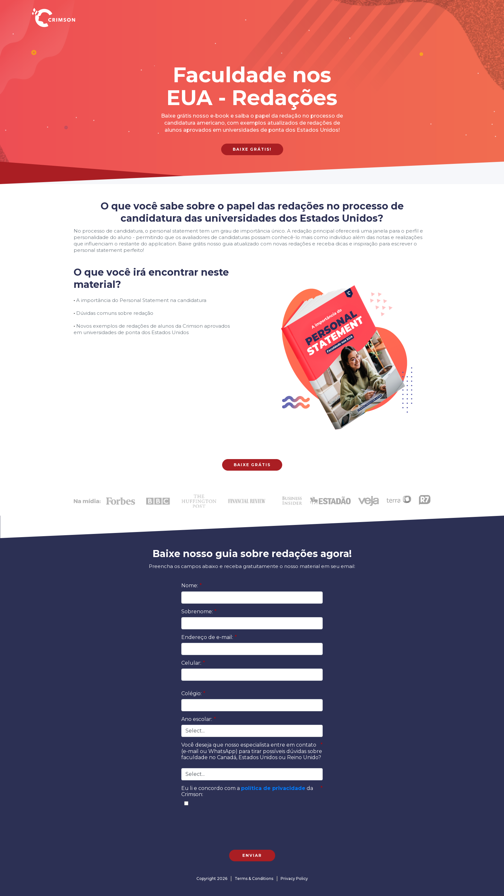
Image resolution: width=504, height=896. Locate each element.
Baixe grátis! (252, 149)
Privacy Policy (294, 878)
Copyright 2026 (211, 878)
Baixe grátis (252, 464)
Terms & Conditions (254, 878)
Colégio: (193, 693)
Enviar (252, 855)
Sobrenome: (199, 611)
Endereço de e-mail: (209, 637)
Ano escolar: (198, 719)
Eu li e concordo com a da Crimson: (252, 791)
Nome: (191, 585)
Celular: (193, 663)
